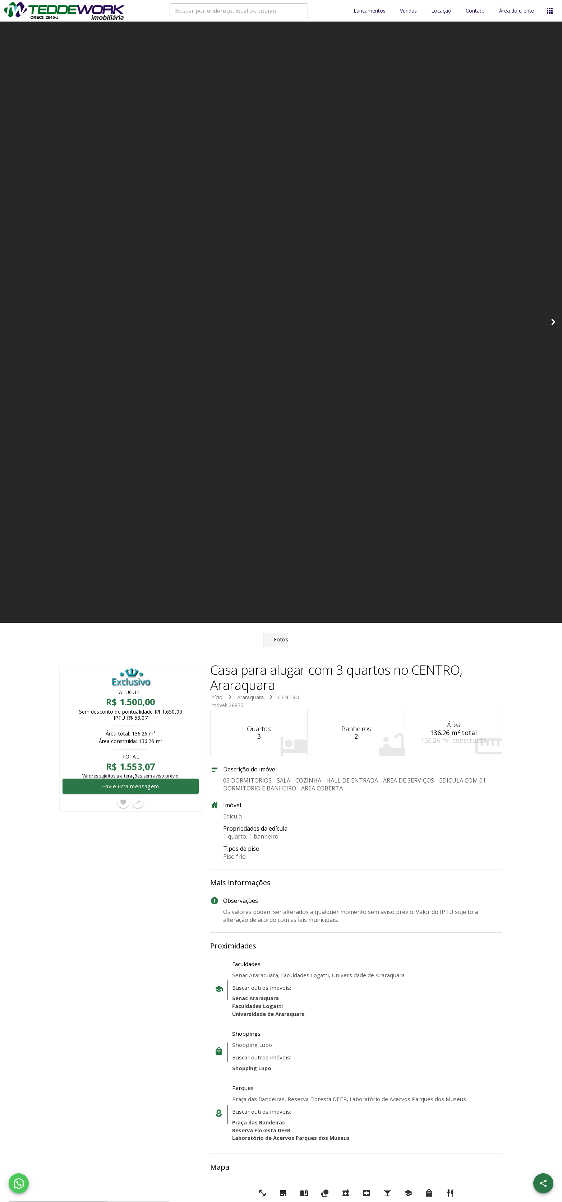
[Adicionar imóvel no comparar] (137, 802)
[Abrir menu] (549, 10)
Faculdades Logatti (257, 1006)
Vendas (408, 11)
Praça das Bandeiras (258, 1122)
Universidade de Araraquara (268, 1014)
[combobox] (239, 10)
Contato (475, 11)
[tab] (281, 640)
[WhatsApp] (19, 1183)
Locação (441, 11)
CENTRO (288, 697)
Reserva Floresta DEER (261, 1130)
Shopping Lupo (251, 1068)
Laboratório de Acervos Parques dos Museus (291, 1137)
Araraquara (250, 697)
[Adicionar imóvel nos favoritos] (123, 802)
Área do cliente (516, 11)
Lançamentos (370, 11)
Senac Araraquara (255, 998)
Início (216, 697)
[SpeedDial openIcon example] (543, 1183)
